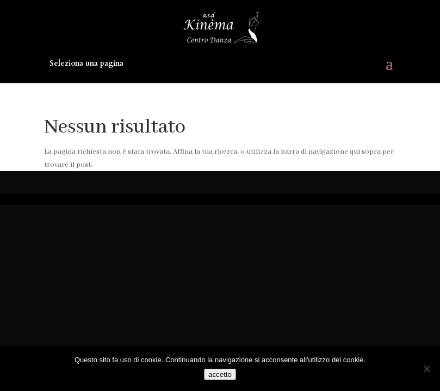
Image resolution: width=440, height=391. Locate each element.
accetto (220, 374)
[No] (426, 368)
